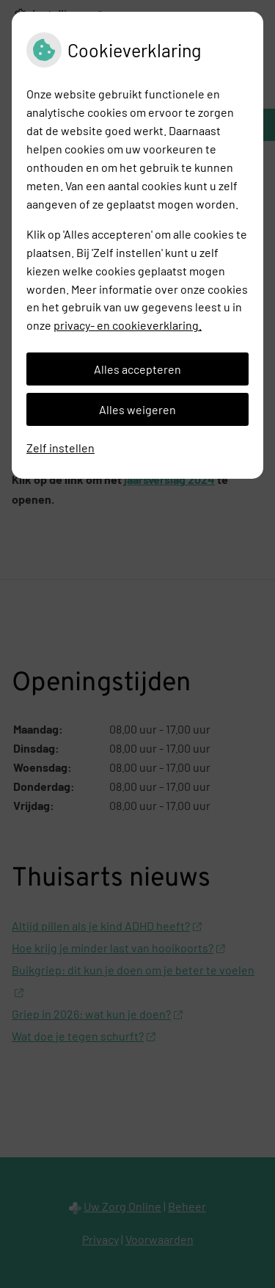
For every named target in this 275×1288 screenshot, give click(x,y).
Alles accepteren (137, 369)
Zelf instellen (60, 448)
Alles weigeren (137, 409)
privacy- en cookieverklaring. (128, 325)
